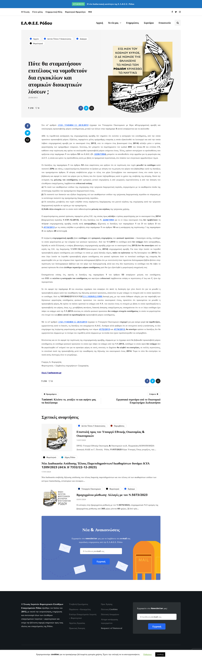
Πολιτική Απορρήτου (110, 614)
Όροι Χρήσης (106, 604)
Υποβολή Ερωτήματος (78, 604)
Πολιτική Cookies (109, 609)
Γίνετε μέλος (37, 11)
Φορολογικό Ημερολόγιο (75, 11)
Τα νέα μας (113, 22)
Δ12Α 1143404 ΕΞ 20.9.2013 (73, 125)
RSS (90, 11)
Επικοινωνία (165, 22)
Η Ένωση (25, 11)
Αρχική (99, 22)
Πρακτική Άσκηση (77, 628)
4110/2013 (49, 227)
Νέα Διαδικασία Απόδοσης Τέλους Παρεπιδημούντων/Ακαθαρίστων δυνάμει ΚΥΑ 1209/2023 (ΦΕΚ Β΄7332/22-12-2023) (96, 466)
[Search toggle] (178, 23)
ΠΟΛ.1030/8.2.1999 (92, 296)
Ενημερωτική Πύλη (54, 11)
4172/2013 (104, 329)
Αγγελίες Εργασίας (77, 623)
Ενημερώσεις (132, 22)
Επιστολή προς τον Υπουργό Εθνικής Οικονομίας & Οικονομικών (111, 435)
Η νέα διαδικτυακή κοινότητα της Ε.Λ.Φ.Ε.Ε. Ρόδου (103, 4)
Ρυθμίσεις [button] (147, 654)
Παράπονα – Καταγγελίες (80, 609)
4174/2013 (119, 329)
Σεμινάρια (149, 22)
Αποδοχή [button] (160, 654)
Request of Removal (111, 628)
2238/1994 (99, 154)
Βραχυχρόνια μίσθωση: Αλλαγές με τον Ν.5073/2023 (112, 496)
